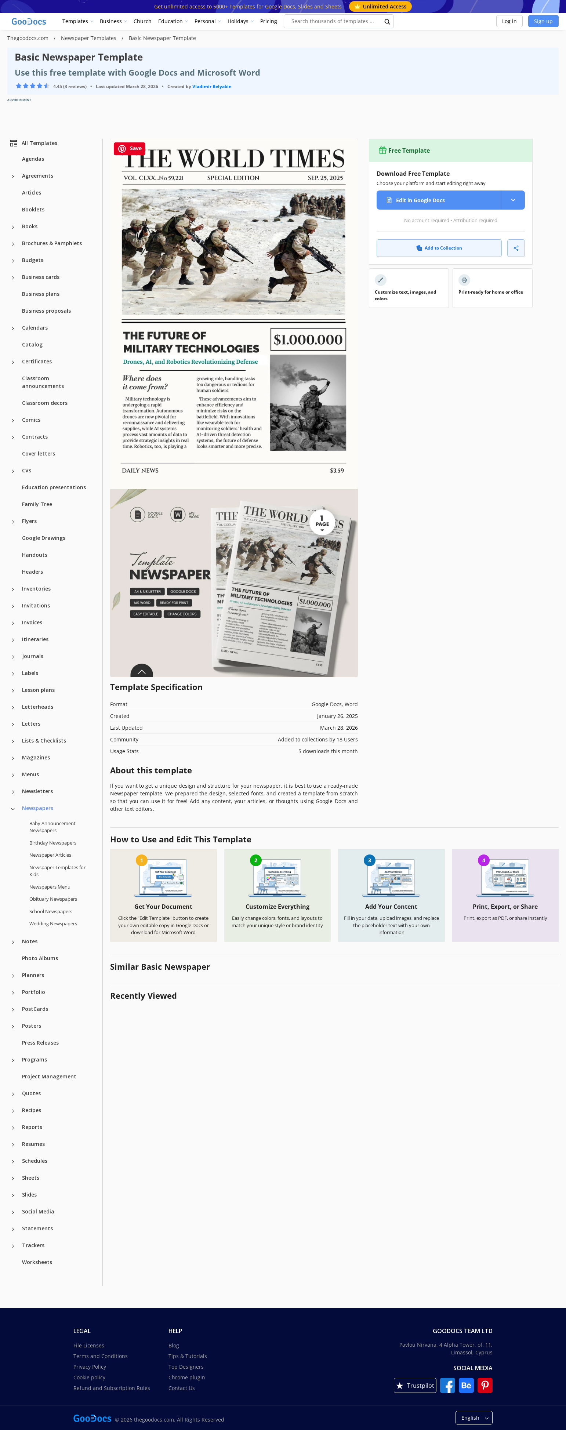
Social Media (38, 1211)
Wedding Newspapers (53, 923)
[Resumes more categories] (12, 1144)
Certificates (37, 361)
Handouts (34, 554)
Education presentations (54, 487)
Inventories (36, 588)
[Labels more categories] (12, 673)
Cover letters (38, 453)
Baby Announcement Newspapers (52, 827)
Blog (173, 1345)
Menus (30, 774)
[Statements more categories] (12, 1229)
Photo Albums (40, 958)
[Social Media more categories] (12, 1212)
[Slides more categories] (12, 1195)
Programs (34, 1059)
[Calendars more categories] (12, 328)
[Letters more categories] (12, 724)
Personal (205, 21)
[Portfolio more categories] (12, 992)
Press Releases (40, 1042)
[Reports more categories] (12, 1127)
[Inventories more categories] (12, 589)
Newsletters (37, 791)
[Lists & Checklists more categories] (12, 741)
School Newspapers (50, 911)
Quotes (31, 1093)
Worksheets (37, 1262)
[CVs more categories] (12, 471)
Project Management (49, 1076)
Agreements (37, 175)
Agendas (33, 158)
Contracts (35, 436)
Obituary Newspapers (53, 899)
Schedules (34, 1160)
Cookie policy (89, 1377)
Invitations (36, 605)
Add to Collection (439, 248)
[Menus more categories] (12, 775)
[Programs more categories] (12, 1060)
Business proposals (46, 310)
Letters (31, 723)
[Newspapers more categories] (12, 808)
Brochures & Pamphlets (52, 243)
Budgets (32, 260)
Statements (37, 1228)
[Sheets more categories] (12, 1178)
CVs (26, 470)
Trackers (33, 1245)
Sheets (30, 1177)
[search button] (387, 21)
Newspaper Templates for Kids (57, 871)
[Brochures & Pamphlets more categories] (12, 244)
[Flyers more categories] (12, 521)
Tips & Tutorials (187, 1356)
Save (129, 148)
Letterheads (37, 706)
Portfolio (33, 991)
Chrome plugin (186, 1377)
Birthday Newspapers (52, 842)
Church (143, 21)
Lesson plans (38, 689)
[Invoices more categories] (12, 623)
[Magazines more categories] (12, 758)
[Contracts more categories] (12, 437)
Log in (509, 21)
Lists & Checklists (44, 740)
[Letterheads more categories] (12, 707)
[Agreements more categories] (12, 176)
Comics (31, 419)
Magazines (36, 757)
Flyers (29, 521)
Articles (31, 192)
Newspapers (37, 808)
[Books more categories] (12, 227)
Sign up (543, 21)
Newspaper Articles (50, 855)
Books (29, 226)
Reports (32, 1127)
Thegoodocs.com (28, 38)
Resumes (33, 1143)
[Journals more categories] (12, 657)
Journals (32, 656)
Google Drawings (43, 537)
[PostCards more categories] (12, 1009)
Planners (33, 975)
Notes (29, 941)
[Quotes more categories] (12, 1094)
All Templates (33, 143)
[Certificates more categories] (12, 362)
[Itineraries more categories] (12, 640)
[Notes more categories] (12, 942)
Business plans (40, 293)
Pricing (268, 21)
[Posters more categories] (12, 1026)
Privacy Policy (89, 1366)
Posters (31, 1025)
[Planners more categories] (12, 975)
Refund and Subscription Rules (111, 1387)
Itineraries (35, 639)
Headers (32, 571)
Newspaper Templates (89, 38)
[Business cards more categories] (12, 277)
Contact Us (181, 1387)
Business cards (40, 276)
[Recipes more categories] (12, 1111)
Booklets (33, 209)
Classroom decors (45, 402)
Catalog (32, 344)
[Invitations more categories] (12, 606)
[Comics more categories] (12, 420)
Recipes (31, 1110)
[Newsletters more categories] (12, 792)
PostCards (35, 1008)
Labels (30, 672)
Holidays (238, 21)
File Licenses (88, 1345)
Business (111, 21)
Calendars (35, 327)
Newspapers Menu (49, 886)
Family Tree (37, 504)
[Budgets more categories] (12, 260)
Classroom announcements (43, 382)
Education (170, 21)
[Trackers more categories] (12, 1246)
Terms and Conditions (100, 1356)
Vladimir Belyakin (212, 86)
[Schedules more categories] (12, 1161)
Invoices (32, 622)
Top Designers (186, 1366)
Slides (29, 1194)
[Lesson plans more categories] (12, 690)
